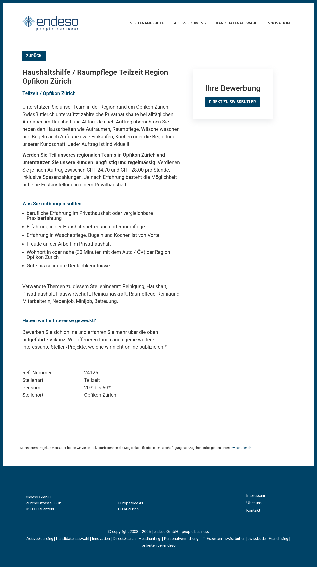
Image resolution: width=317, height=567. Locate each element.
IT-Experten (211, 538)
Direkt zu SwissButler (232, 101)
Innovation (278, 23)
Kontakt (253, 510)
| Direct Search (123, 538)
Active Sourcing (190, 23)
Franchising (278, 538)
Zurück (34, 55)
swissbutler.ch (241, 448)
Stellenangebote (147, 23)
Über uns (254, 502)
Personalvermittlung (181, 538)
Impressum (255, 495)
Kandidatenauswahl (236, 23)
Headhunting (149, 538)
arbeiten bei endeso (159, 545)
